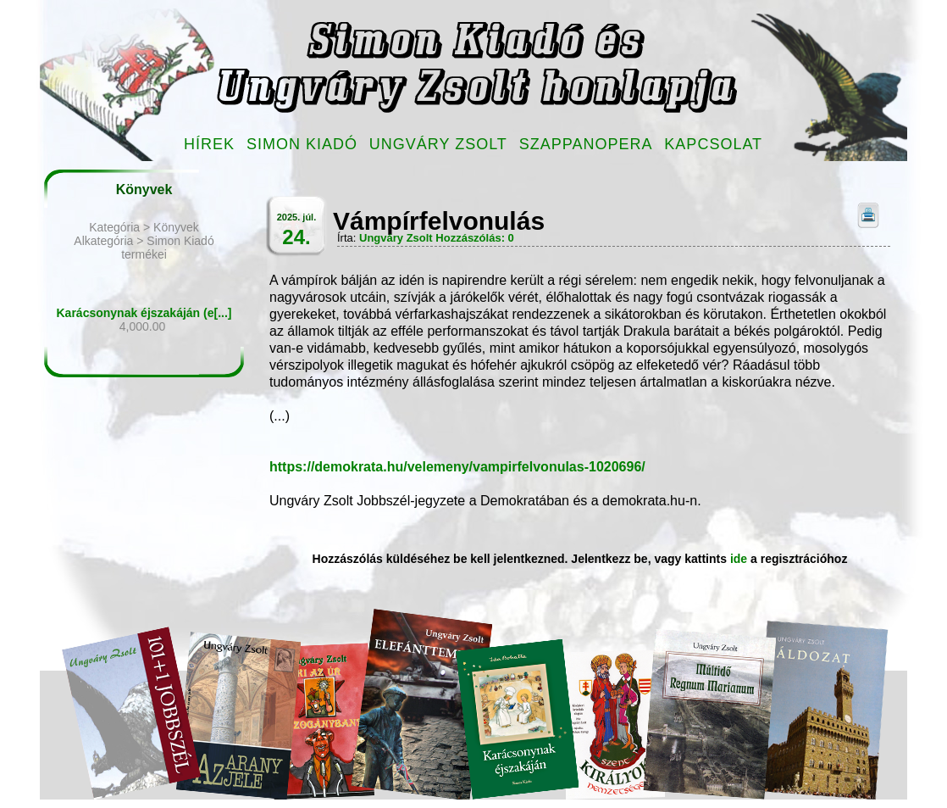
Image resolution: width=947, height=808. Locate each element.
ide (738, 559)
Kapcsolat (713, 144)
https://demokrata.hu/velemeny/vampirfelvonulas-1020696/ (457, 467)
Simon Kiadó (301, 144)
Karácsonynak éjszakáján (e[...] (144, 313)
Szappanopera (586, 144)
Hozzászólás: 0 (474, 237)
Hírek (209, 144)
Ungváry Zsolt (438, 144)
